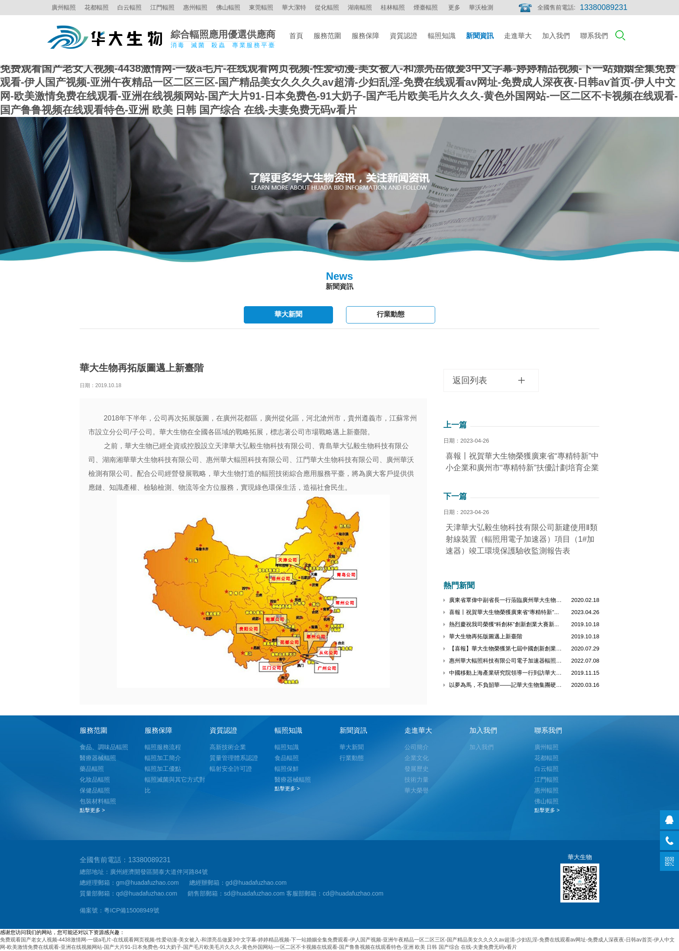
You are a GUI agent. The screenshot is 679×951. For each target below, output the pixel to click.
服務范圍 (327, 35)
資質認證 (403, 35)
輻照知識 (442, 35)
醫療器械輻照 (98, 757)
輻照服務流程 (163, 747)
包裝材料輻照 (98, 801)
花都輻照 (96, 7)
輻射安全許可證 (231, 768)
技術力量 (416, 779)
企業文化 (416, 757)
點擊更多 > (92, 810)
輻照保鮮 (287, 768)
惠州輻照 (195, 7)
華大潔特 (294, 7)
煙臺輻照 (426, 7)
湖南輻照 (360, 7)
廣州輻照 (64, 7)
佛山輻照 (228, 7)
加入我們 (556, 35)
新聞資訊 (480, 35)
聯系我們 (594, 35)
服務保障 (365, 35)
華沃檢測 (481, 7)
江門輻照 (162, 7)
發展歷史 (416, 768)
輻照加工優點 (163, 768)
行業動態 (390, 314)
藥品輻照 (92, 768)
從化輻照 (327, 7)
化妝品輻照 (95, 779)
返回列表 (489, 380)
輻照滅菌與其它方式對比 (175, 785)
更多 (454, 7)
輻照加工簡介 (163, 757)
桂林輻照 (393, 7)
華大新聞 (288, 314)
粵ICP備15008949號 (131, 910)
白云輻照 (129, 7)
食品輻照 (287, 757)
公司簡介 (416, 747)
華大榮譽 (416, 790)
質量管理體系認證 (234, 757)
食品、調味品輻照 (104, 747)
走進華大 (518, 35)
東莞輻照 (261, 7)
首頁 (296, 35)
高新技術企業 (228, 747)
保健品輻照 (95, 790)
